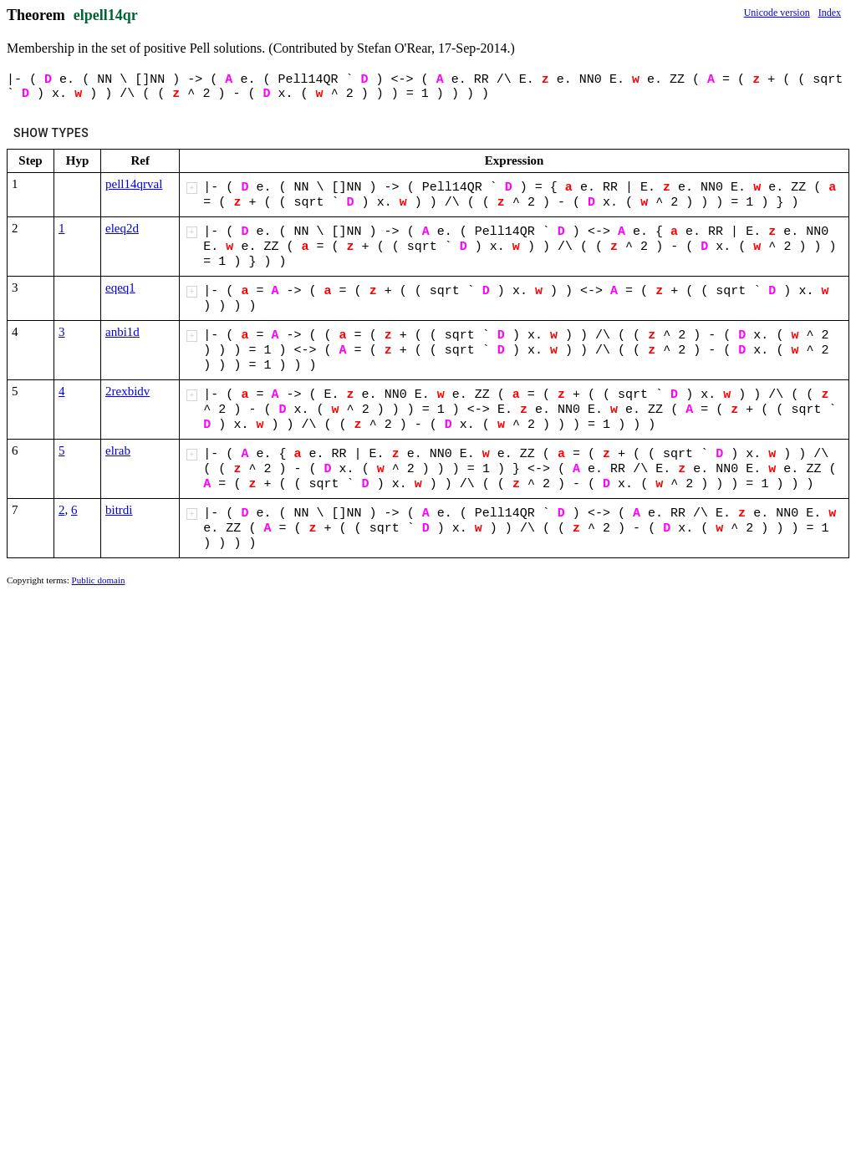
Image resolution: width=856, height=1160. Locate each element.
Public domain (98, 580)
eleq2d (122, 228)
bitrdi (119, 509)
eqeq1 (120, 287)
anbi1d (122, 331)
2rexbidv (127, 391)
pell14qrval (133, 184)
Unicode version (777, 12)
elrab (117, 450)
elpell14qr (106, 15)
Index (829, 12)
